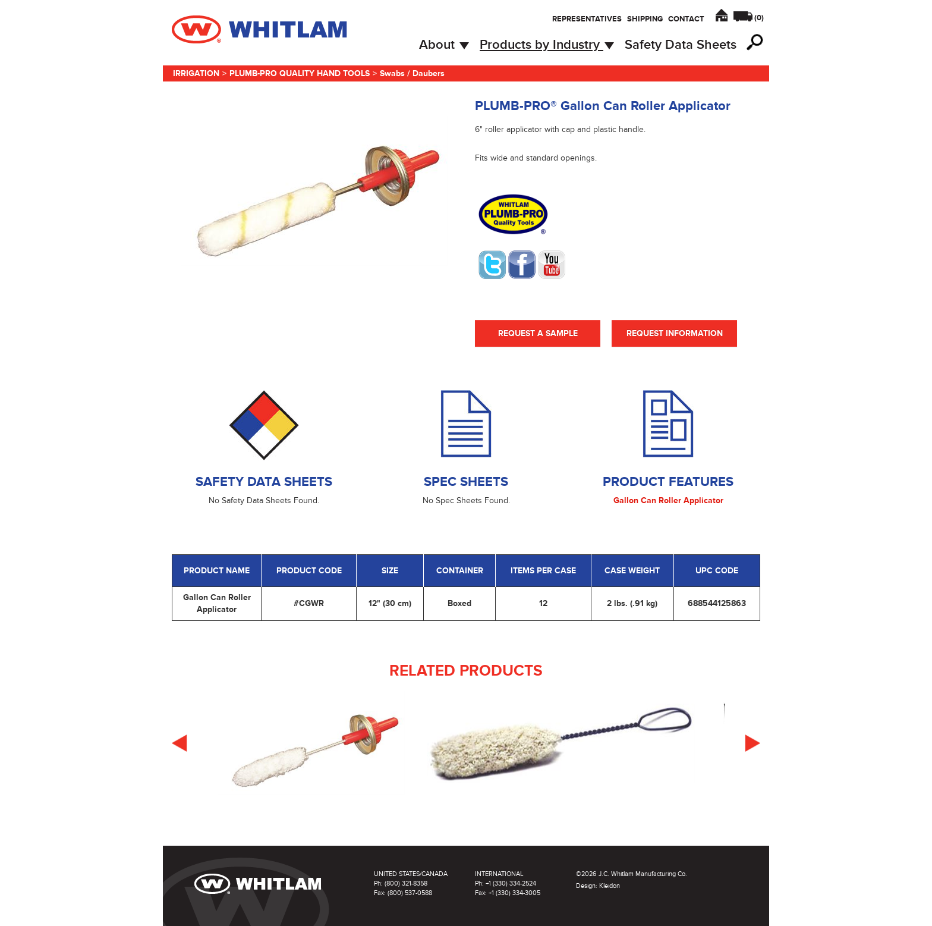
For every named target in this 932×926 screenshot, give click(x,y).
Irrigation (196, 73)
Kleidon (609, 886)
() (759, 18)
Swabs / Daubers (412, 73)
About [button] (444, 45)
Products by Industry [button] (547, 45)
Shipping (645, 19)
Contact (686, 19)
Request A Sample (538, 333)
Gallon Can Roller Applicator (668, 500)
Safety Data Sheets (680, 45)
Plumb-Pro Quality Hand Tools (299, 73)
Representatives (587, 19)
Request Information (674, 333)
